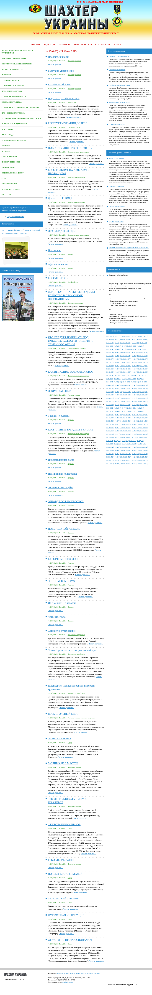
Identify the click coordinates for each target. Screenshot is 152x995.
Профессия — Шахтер (12, 69)
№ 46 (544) (110, 447)
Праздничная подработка (62, 473)
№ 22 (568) (119, 431)
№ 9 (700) (143, 343)
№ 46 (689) (110, 352)
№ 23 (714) (110, 336)
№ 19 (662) (127, 369)
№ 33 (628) (119, 392)
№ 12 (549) (119, 437)
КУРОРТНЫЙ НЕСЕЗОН (63, 558)
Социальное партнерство (14, 96)
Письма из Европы (11, 162)
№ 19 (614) (110, 401)
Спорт (5, 178)
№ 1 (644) (109, 382)
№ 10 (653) (119, 375)
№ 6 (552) (125, 441)
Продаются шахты (58, 56)
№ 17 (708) (119, 339)
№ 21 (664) (110, 369)
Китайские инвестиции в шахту (120, 85)
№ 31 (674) (110, 362)
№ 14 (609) (110, 405)
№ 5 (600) (109, 411)
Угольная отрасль (10, 80)
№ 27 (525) (144, 457)
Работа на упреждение (61, 70)
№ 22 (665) (144, 365)
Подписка (65, 44)
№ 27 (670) (144, 362)
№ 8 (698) (109, 346)
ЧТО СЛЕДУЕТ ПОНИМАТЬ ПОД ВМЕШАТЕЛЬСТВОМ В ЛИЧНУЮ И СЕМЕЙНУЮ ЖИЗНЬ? (70, 341)
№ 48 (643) (118, 382)
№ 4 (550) (140, 441)
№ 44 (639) (110, 385)
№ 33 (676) (135, 359)
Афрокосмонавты (58, 264)
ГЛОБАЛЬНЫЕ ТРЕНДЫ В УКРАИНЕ (70, 429)
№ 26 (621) (135, 395)
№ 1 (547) (125, 444)
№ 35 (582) (135, 421)
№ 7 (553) (117, 441)
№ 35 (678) (119, 359)
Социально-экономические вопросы (20, 107)
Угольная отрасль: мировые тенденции (21, 118)
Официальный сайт (15, 216)
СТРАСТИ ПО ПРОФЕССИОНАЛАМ (70, 939)
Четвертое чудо (57, 616)
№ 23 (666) (135, 365)
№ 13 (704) (110, 343)
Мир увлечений (9, 184)
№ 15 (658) (119, 372)
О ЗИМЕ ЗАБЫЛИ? (59, 390)
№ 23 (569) (110, 431)
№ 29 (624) (110, 395)
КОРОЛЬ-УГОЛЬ (58, 278)
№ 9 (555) (143, 437)
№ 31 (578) (127, 424)
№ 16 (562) (127, 434)
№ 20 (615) (144, 398)
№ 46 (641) (135, 382)
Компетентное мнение (13, 86)
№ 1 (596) (140, 411)
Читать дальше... (55, 64)
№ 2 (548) (117, 444)
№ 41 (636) (135, 385)
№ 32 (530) (144, 454)
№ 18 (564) (110, 434)
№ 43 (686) (135, 352)
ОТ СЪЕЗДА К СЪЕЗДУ (62, 230)
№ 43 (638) (119, 385)
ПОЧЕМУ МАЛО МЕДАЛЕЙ (65, 873)
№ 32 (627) (127, 392)
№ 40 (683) (119, 356)
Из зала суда (8, 135)
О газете (36, 44)
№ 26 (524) (110, 460)
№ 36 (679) (110, 359)
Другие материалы (11, 189)
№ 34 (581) (144, 421)
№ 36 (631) (135, 388)
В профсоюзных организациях (17, 64)
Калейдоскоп (8, 167)
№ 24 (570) (144, 427)
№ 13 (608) (119, 405)
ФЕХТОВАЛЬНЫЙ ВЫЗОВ (64, 824)
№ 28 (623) (119, 395)
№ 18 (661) (135, 369)
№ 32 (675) (144, 359)
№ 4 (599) (117, 411)
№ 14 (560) (144, 434)
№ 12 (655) (144, 372)
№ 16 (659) (110, 372)
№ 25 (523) (119, 460)
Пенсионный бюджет (116, 186)
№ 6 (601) (132, 408)
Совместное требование (61, 630)
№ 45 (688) (119, 352)
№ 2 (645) (140, 378)
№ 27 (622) (127, 395)
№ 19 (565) (144, 431)
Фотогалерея (102, 44)
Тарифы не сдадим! (59, 415)
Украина (6, 146)
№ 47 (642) (126, 382)
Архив (117, 44)
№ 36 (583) (127, 421)
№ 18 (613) (119, 401)
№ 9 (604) (109, 408)
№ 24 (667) (127, 365)
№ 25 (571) (135, 427)
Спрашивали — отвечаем (14, 140)
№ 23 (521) (135, 460)
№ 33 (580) (110, 424)
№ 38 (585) (110, 421)
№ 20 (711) (135, 336)
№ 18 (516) (135, 463)
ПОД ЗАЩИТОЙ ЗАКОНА (63, 98)
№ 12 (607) (127, 405)
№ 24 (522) (127, 460)
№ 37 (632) (127, 388)
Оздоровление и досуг (13, 173)
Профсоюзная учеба (12, 91)
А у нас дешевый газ (116, 221)
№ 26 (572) (127, 427)
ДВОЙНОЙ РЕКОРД (60, 198)
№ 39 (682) (127, 356)
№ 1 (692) (125, 349)
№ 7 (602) (125, 408)
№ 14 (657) (127, 372)
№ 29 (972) (127, 362)
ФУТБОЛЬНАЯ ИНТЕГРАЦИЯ (66, 915)
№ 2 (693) (117, 349)
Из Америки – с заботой (62, 602)
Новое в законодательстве (15, 124)
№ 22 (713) (119, 336)
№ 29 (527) (127, 457)
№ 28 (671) (135, 362)
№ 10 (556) (135, 437)
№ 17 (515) (144, 463)
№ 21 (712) (127, 336)
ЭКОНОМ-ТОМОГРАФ (61, 581)
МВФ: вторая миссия (116, 158)
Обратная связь (83, 44)
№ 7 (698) (117, 346)
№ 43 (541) (135, 447)
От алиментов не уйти (60, 487)
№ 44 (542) (127, 447)
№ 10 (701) (135, 343)
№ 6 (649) (109, 378)
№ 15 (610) (144, 401)
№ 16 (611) (135, 401)
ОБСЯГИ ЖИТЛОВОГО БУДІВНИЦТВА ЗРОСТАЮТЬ (129, 248)
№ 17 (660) (144, 369)
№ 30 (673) (119, 362)
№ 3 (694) (109, 349)
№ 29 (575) (144, 424)
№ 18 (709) (110, 339)
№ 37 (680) (144, 356)
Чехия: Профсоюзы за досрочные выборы (72, 650)
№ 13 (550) (110, 437)
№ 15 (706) (135, 339)
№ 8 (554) (109, 441)
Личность (6, 75)
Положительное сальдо (117, 124)
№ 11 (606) (135, 405)
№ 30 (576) (135, 424)
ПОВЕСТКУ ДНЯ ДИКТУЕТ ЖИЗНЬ (70, 147)
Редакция (49, 44)
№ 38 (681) (135, 356)
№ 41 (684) (110, 356)
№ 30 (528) (119, 457)
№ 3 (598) (125, 411)
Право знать (7, 129)
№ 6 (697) (125, 346)
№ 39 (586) (144, 418)
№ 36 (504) (110, 454)
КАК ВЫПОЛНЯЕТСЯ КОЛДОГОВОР (70, 371)
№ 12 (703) (119, 343)
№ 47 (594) (119, 414)
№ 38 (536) (135, 450)
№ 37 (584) (119, 421)
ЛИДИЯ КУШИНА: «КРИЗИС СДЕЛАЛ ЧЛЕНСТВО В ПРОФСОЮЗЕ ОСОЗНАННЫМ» (71, 295)
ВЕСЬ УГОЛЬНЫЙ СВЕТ (63, 713)
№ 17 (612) (127, 401)
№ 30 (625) (144, 392)
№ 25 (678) (119, 365)
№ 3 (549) (109, 444)
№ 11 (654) (110, 375)
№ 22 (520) (144, 460)
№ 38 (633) (119, 388)
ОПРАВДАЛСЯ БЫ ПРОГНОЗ (65, 501)
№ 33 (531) (135, 454)
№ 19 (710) (144, 336)
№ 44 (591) (144, 414)
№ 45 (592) (135, 414)
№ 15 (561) (135, 434)
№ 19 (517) (127, 463)
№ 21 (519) (110, 463)
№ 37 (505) (144, 450)
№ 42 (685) (144, 352)
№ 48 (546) (133, 444)
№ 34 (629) (110, 392)
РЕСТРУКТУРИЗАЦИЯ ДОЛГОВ (67, 123)
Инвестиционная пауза (61, 459)
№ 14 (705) (144, 339)
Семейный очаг (9, 157)
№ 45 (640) (143, 382)
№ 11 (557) (127, 437)
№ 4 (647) (125, 378)
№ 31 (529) (110, 457)
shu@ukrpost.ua (67, 982)
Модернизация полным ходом (119, 102)
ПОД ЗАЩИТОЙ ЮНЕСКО (64, 528)
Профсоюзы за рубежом (13, 113)
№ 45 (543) (119, 447)
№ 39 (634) (110, 388)
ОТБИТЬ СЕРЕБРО (59, 738)
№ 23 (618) (119, 398)
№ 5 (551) (132, 441)
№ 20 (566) (135, 431)
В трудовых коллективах (14, 58)
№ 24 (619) (110, 398)
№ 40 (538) (119, 450)
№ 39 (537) (127, 450)
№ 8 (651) (134, 375)
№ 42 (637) (127, 385)
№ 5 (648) (117, 378)
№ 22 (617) (127, 398)
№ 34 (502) (127, 454)
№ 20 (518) (119, 463)
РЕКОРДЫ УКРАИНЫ (61, 859)
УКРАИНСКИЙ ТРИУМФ (63, 898)
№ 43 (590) (110, 418)
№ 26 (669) (110, 365)
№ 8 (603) (117, 408)
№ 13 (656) (135, 372)
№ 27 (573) (119, 427)
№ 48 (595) (110, 414)
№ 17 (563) (119, 434)
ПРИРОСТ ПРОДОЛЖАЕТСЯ (120, 56)
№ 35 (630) (144, 388)
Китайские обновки (59, 84)
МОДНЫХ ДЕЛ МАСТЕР (63, 763)
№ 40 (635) (144, 385)
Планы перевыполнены (117, 70)
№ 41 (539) (110, 450)
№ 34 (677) (127, 359)
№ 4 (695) (140, 346)
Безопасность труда (12, 102)
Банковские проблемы (117, 206)
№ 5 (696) (132, 346)
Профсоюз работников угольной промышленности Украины (78, 973)
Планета (6, 151)
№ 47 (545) (142, 444)
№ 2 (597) (132, 411)
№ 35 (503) (119, 454)
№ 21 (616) (135, 398)
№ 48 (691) (133, 349)
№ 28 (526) (135, 457)
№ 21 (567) (127, 431)
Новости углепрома (74, 61)
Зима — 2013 (7, 195)
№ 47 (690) (142, 349)
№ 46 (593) (127, 414)
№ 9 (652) (126, 375)
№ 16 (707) (127, 339)
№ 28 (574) (110, 427)
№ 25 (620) (144, 395)
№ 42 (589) (119, 418)
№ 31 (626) (135, 392)
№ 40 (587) (135, 418)
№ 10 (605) (144, 405)
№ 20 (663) (119, 369)
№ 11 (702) (127, 343)
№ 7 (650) (142, 375)
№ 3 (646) (132, 378)
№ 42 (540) (144, 447)
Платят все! (54, 250)
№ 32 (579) (119, 424)
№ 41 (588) (127, 418)
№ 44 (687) (127, 352)
